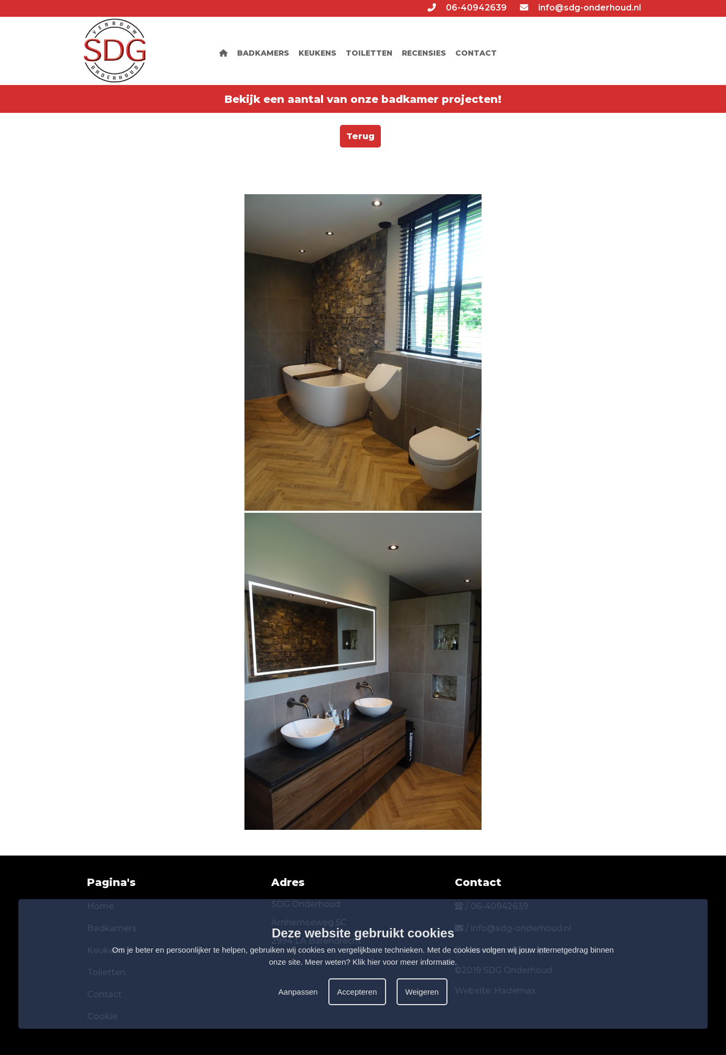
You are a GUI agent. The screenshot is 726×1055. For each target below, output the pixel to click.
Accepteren (357, 991)
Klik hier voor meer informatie (404, 961)
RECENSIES (424, 53)
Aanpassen (298, 991)
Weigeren (422, 991)
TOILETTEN (369, 53)
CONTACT (476, 53)
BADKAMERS (263, 53)
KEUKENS (317, 53)
